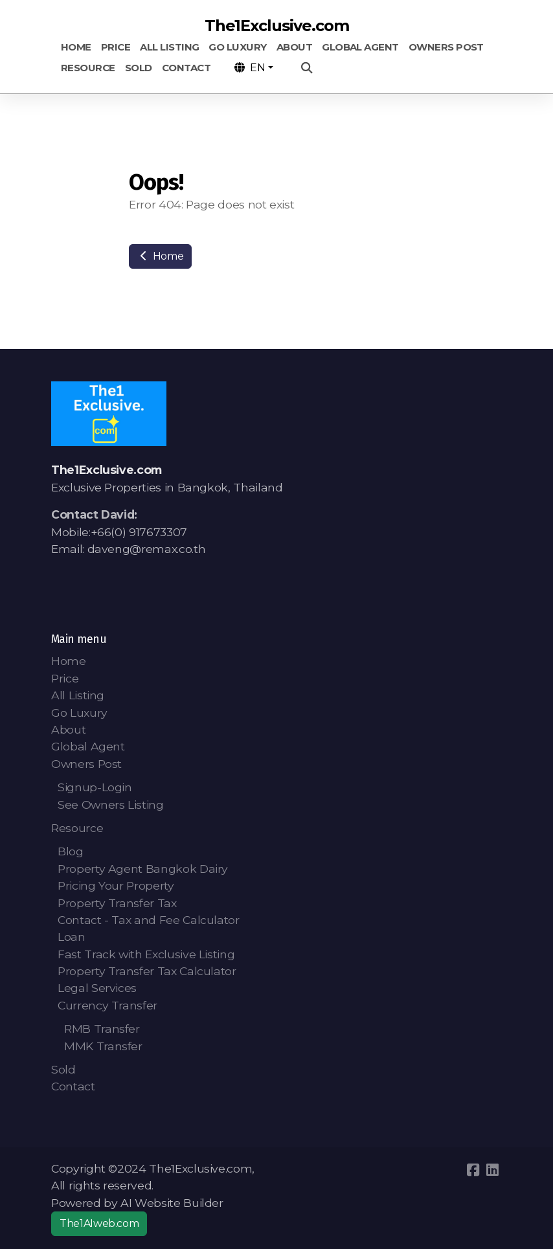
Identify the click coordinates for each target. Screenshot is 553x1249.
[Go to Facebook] (472, 1170)
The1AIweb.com (99, 1223)
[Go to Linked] (492, 1170)
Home (160, 256)
